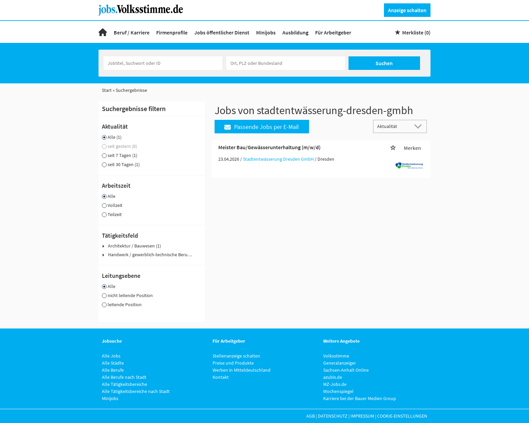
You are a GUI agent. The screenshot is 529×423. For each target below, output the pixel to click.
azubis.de (332, 377)
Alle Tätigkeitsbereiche (124, 384)
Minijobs (266, 32)
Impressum (362, 416)
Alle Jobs (111, 356)
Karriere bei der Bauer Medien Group (359, 398)
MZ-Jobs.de (334, 384)
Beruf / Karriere (131, 32)
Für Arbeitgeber (333, 32)
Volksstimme (336, 356)
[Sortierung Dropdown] (419, 126)
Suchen (384, 63)
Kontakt (221, 377)
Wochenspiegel (338, 391)
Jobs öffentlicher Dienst (221, 32)
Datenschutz (332, 416)
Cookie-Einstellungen (402, 416)
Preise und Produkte (233, 363)
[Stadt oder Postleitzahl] (285, 63)
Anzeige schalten (407, 10)
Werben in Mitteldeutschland (242, 370)
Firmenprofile (172, 32)
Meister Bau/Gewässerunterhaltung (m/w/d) (269, 147)
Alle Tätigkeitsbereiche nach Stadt (136, 391)
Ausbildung (295, 32)
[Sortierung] (393, 126)
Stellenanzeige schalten (236, 356)
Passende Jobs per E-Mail (261, 127)
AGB (310, 416)
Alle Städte (113, 363)
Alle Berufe (113, 370)
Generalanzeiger (339, 363)
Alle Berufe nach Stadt (124, 377)
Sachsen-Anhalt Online (346, 370)
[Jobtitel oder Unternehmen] (163, 63)
